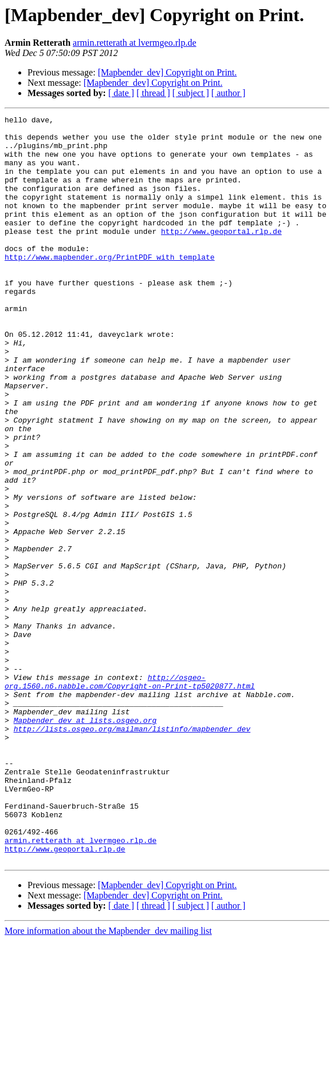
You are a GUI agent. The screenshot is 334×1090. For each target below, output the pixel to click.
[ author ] (228, 93)
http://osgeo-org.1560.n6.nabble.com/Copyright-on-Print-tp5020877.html (130, 795)
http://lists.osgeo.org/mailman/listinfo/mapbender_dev (132, 852)
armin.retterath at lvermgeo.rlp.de (134, 42)
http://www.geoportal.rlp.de (221, 255)
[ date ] (121, 93)
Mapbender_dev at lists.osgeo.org (85, 842)
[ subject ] (190, 93)
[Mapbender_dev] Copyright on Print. (167, 72)
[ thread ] (153, 93)
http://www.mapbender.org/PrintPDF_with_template (110, 286)
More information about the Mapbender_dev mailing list (108, 1080)
